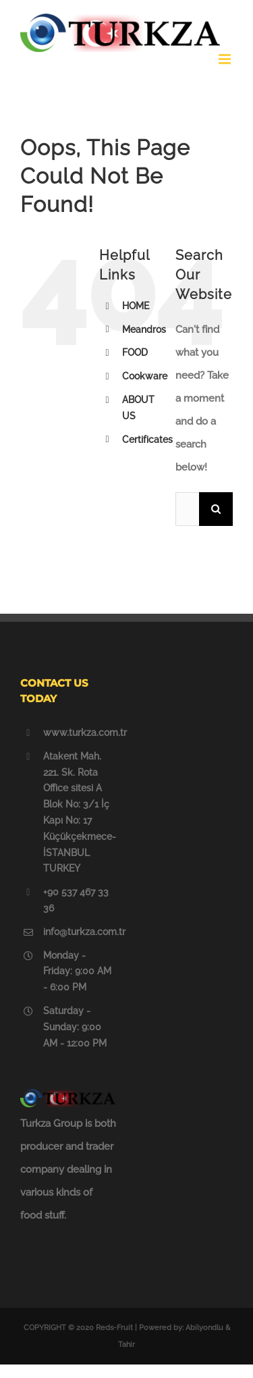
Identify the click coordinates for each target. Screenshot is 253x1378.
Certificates (147, 439)
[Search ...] (187, 509)
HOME (135, 305)
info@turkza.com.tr (80, 931)
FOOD (135, 352)
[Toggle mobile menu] (226, 59)
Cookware (144, 376)
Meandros (144, 329)
